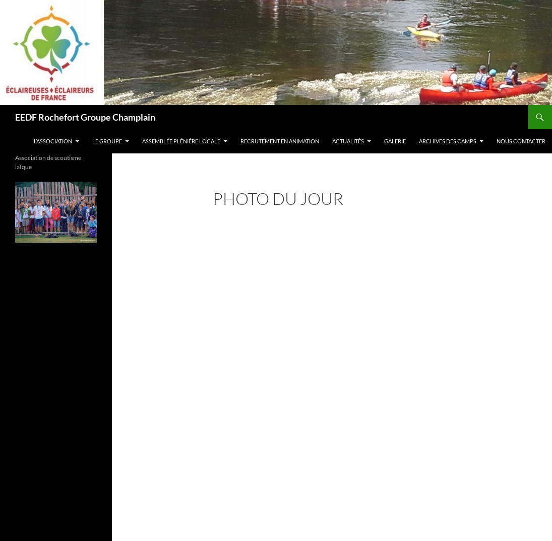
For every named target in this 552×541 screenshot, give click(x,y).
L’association (53, 141)
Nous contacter (521, 141)
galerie (395, 141)
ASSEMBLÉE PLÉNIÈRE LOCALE (181, 141)
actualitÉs (348, 141)
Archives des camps (447, 141)
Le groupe (107, 141)
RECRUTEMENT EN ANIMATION (279, 141)
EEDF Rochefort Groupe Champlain (85, 117)
